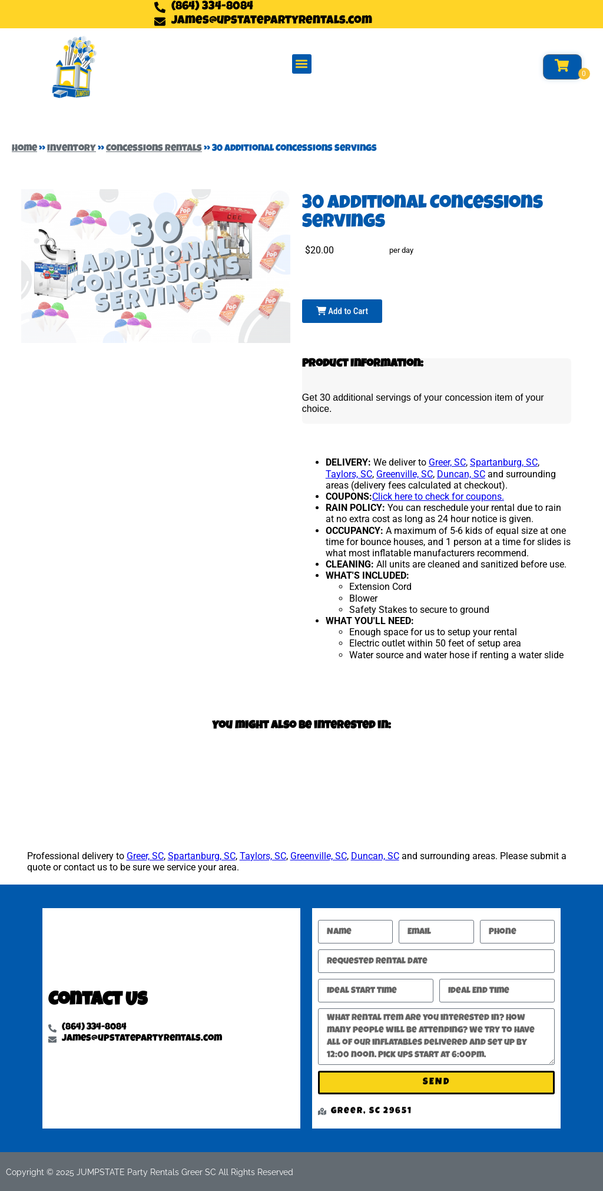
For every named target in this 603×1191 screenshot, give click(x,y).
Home (24, 149)
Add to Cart (342, 311)
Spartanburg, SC (504, 462)
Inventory (71, 149)
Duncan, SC (461, 474)
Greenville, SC (404, 474)
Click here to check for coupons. (438, 496)
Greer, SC (447, 462)
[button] (302, 64)
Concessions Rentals (154, 149)
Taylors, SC (349, 474)
